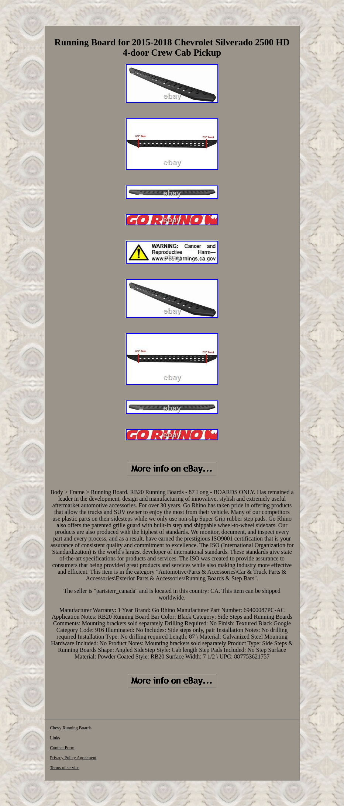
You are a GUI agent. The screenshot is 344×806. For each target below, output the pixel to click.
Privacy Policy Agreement (73, 757)
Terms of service (64, 767)
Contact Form (62, 747)
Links (55, 737)
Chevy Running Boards (71, 727)
